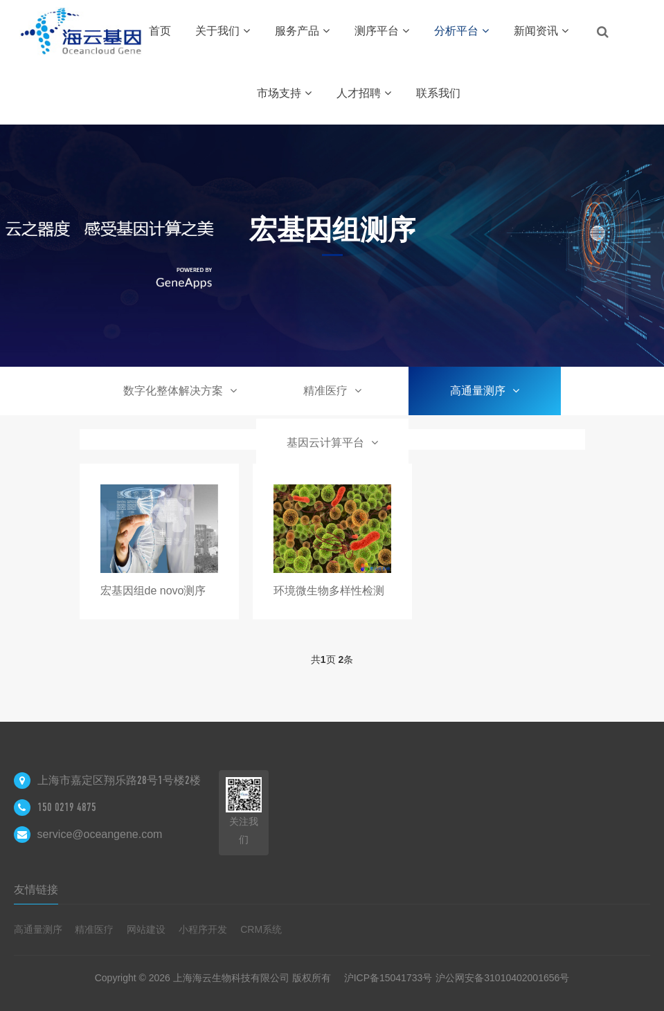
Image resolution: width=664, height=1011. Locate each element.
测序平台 (382, 31)
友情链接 (36, 889)
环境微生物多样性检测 (328, 590)
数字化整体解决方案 (180, 391)
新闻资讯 (541, 31)
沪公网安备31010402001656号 (502, 977)
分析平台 (461, 31)
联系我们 (438, 93)
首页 (160, 31)
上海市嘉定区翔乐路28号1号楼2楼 (119, 780)
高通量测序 (484, 391)
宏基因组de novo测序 (153, 590)
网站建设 (146, 929)
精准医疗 (332, 391)
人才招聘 (364, 93)
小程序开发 (203, 929)
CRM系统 (261, 929)
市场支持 (284, 93)
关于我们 (222, 31)
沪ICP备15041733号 (388, 977)
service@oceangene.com (100, 834)
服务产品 (302, 31)
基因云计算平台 (332, 442)
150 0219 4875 (66, 807)
